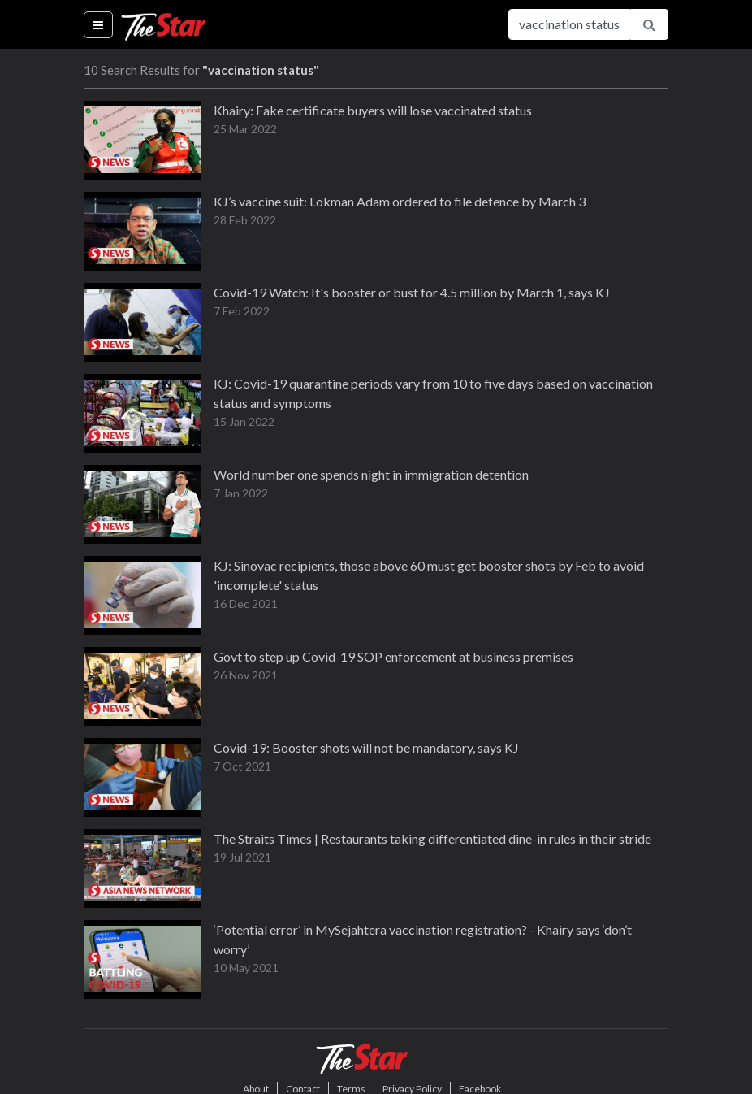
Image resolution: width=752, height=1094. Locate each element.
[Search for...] (569, 24)
